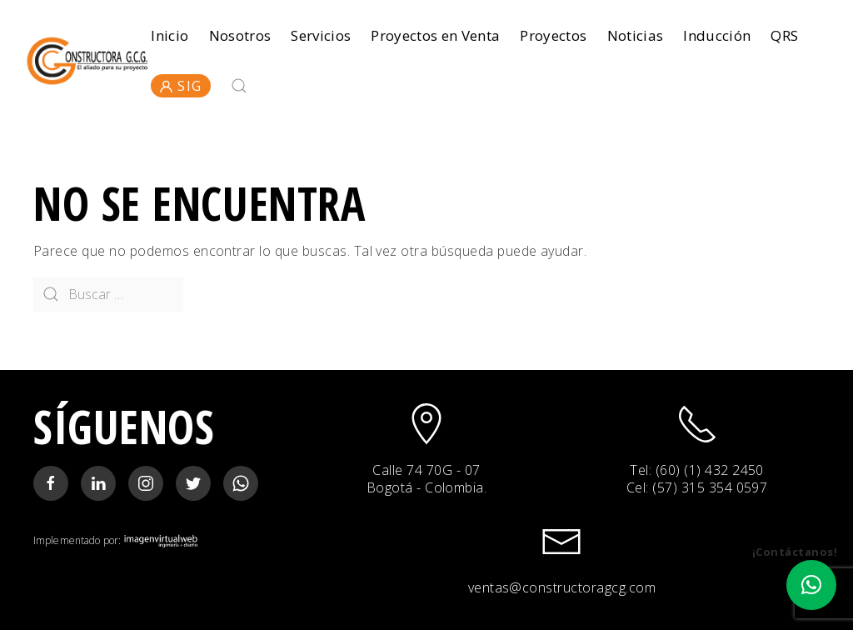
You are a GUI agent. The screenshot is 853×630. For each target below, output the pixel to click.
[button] (811, 585)
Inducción (717, 35)
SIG (180, 86)
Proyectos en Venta (435, 35)
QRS (784, 35)
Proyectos (553, 35)
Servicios (321, 35)
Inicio (169, 35)
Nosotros (240, 35)
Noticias (635, 35)
